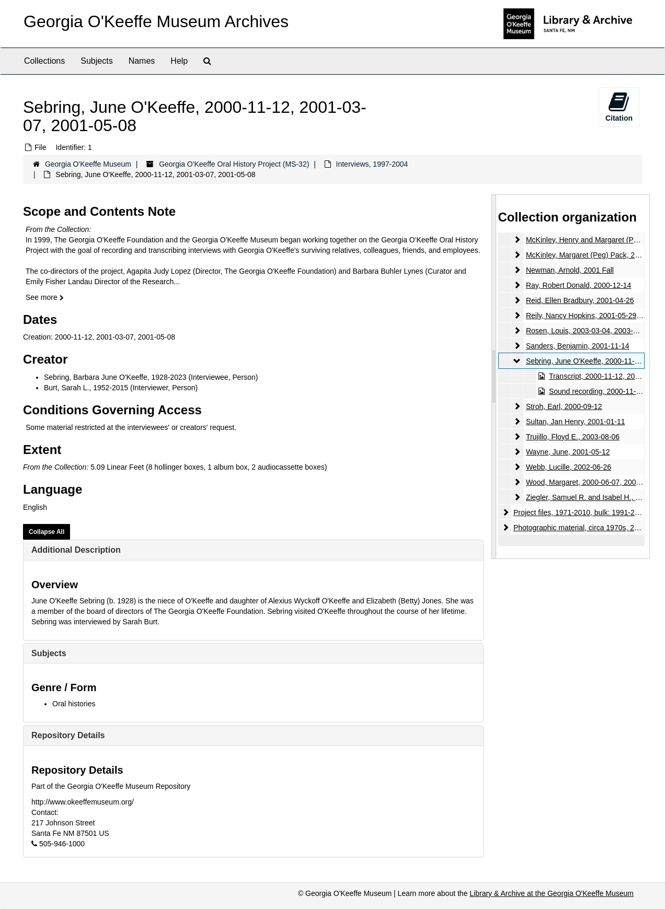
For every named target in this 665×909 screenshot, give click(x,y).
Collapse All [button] (46, 531)
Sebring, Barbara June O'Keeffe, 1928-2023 (115, 377)
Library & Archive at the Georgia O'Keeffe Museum (551, 893)
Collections (44, 60)
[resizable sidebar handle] (494, 376)
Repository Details (68, 735)
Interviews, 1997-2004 (372, 164)
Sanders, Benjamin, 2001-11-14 (577, 346)
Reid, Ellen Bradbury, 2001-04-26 (579, 300)
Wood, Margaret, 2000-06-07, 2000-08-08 (593, 482)
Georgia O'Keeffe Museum (88, 164)
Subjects (96, 60)
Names (142, 60)
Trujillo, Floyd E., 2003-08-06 (572, 437)
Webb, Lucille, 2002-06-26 (568, 467)
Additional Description (76, 549)
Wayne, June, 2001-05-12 (567, 452)
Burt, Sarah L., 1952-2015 (86, 387)
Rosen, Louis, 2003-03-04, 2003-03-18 (588, 331)
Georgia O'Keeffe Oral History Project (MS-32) (234, 164)
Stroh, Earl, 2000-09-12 (563, 406)
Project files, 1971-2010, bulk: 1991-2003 (579, 512)
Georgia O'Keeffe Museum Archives (156, 21)
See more (45, 297)
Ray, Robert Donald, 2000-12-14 (577, 285)
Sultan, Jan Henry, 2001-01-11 (575, 421)
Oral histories (73, 704)
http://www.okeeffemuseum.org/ (82, 802)
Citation (619, 106)
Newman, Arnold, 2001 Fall (569, 270)
